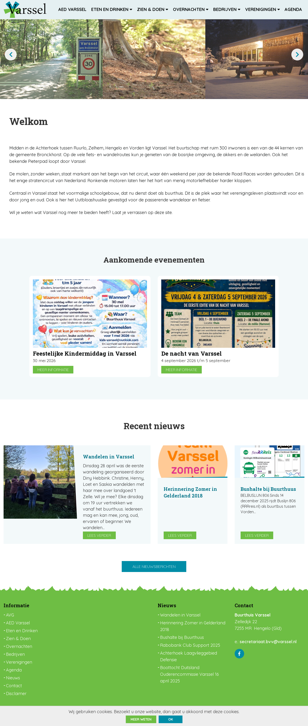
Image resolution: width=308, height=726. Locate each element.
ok (170, 719)
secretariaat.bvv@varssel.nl (268, 642)
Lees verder (99, 535)
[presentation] (11, 54)
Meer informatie (53, 370)
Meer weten (141, 719)
